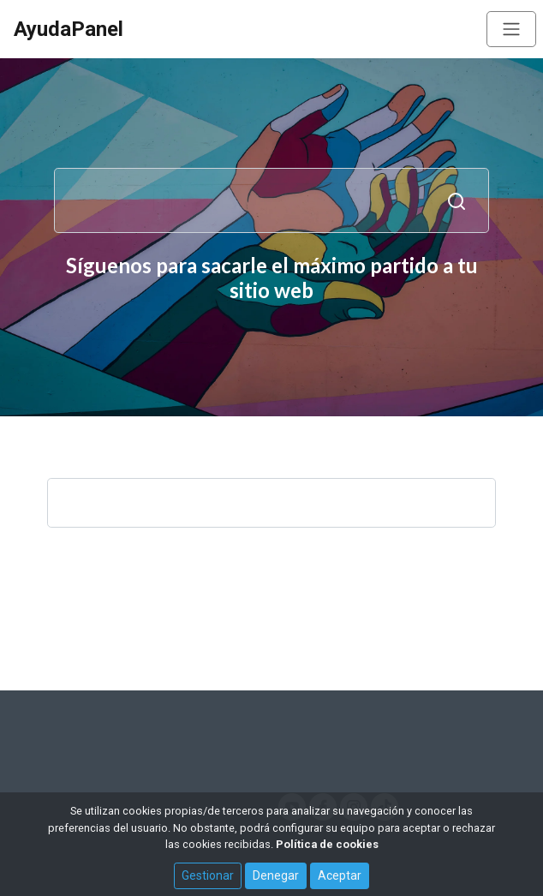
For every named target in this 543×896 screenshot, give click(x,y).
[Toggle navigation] (511, 29)
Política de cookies (327, 844)
